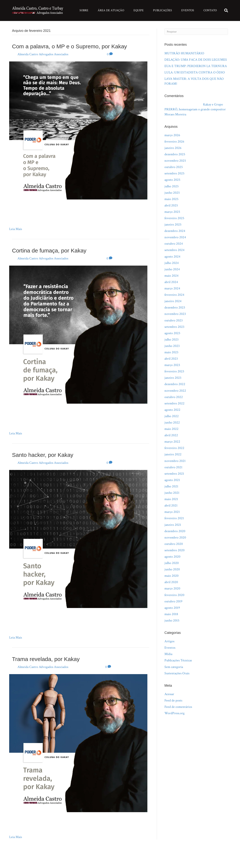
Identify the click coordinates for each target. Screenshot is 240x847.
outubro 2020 (173, 544)
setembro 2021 (174, 473)
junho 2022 (172, 422)
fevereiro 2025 (174, 218)
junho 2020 (172, 569)
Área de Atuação (111, 10)
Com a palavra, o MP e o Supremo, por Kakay (69, 46)
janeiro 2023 (172, 378)
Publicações (162, 10)
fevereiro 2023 (174, 371)
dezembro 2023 (174, 307)
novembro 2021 (175, 461)
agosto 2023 (172, 333)
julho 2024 (171, 263)
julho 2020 (171, 563)
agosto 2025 (172, 180)
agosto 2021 (172, 480)
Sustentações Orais (176, 673)
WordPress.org (174, 713)
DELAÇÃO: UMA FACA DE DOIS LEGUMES (195, 60)
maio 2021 (171, 499)
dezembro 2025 (174, 154)
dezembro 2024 (174, 231)
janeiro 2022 (173, 454)
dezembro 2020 (174, 531)
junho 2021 (171, 493)
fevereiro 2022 (174, 448)
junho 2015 (171, 620)
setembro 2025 (174, 173)
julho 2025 (171, 186)
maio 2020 (171, 576)
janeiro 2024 (173, 301)
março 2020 (172, 588)
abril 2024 (171, 282)
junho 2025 (172, 192)
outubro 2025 (173, 167)
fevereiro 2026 (174, 141)
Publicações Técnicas (178, 660)
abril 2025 (171, 205)
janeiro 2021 (172, 525)
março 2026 (172, 135)
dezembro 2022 (174, 384)
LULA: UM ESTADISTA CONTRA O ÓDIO (194, 72)
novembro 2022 (175, 390)
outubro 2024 (173, 243)
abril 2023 (171, 358)
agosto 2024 (172, 256)
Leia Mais (15, 229)
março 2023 (172, 365)
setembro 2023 (174, 327)
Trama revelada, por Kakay (46, 659)
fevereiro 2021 (174, 518)
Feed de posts (173, 700)
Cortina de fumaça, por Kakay (49, 250)
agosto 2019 (172, 608)
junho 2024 (172, 269)
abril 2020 (171, 582)
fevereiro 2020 (174, 595)
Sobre (84, 10)
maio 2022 (171, 429)
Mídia (168, 654)
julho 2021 (171, 486)
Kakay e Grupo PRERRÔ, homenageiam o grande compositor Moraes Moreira (195, 109)
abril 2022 (171, 435)
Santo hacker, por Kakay (42, 455)
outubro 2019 (173, 601)
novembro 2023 (175, 314)
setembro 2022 (174, 403)
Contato (210, 10)
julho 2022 (171, 416)
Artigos (169, 641)
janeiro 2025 (173, 224)
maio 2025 (171, 199)
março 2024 (172, 288)
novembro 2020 (175, 537)
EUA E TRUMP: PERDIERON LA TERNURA (195, 66)
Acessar (169, 694)
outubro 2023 (173, 320)
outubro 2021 (173, 467)
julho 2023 (171, 339)
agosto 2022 (172, 410)
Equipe (139, 10)
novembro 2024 (175, 237)
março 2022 (172, 441)
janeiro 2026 (173, 148)
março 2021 (172, 512)
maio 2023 (171, 352)
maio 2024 (171, 275)
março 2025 (172, 212)
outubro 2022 (173, 397)
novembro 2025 (175, 160)
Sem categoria (173, 667)
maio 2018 (171, 614)
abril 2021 (171, 505)
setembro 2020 (174, 550)
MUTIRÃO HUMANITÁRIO (184, 53)
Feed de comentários (178, 707)
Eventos (187, 10)
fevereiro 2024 (174, 295)
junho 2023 (172, 346)
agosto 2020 (172, 556)
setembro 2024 (174, 250)
